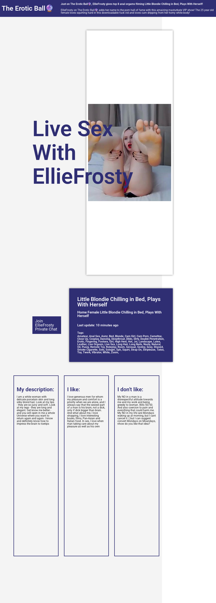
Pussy (85, 347)
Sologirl (110, 349)
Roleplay (111, 347)
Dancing (105, 338)
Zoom (114, 352)
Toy (79, 352)
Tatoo (160, 349)
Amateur (82, 336)
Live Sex (110, 344)
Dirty (136, 338)
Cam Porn (143, 336)
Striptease (149, 349)
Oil (78, 347)
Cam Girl (130, 336)
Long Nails (135, 344)
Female (93, 312)
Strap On (136, 349)
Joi (135, 341)
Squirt (126, 349)
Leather (82, 344)
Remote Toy (97, 347)
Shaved (158, 347)
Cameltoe (156, 336)
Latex (156, 341)
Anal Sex (94, 336)
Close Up (82, 338)
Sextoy (141, 347)
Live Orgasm (95, 344)
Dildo (129, 338)
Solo (101, 349)
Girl (111, 341)
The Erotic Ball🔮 (28, 8)
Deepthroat (118, 338)
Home (82, 312)
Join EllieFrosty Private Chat (46, 325)
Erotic (80, 341)
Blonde (119, 336)
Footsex (103, 341)
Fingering (91, 341)
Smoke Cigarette (87, 349)
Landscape (145, 341)
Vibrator (96, 352)
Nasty (146, 344)
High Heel (121, 341)
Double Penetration (152, 338)
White (106, 352)
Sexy (149, 347)
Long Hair (122, 344)
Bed (111, 336)
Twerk (86, 352)
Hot (130, 341)
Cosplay (94, 338)
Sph (118, 349)
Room (121, 347)
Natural (156, 344)
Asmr (104, 336)
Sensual (131, 347)
